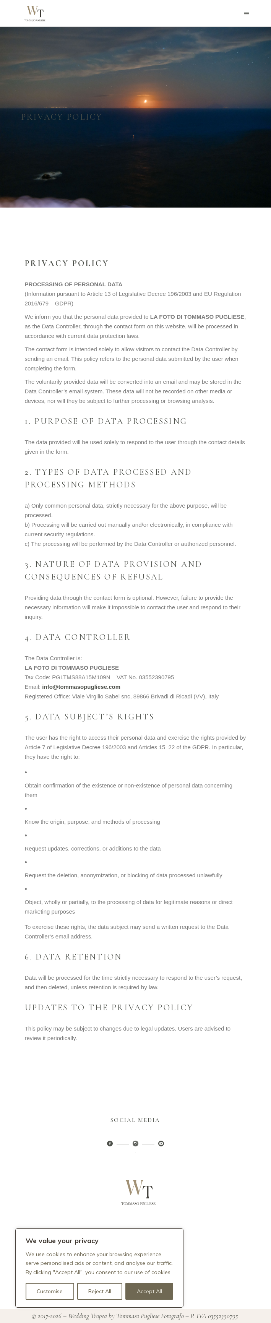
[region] (99, 1268)
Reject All (99, 1291)
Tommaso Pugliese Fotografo (150, 1316)
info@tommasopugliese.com (81, 686)
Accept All (149, 1291)
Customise (50, 1291)
